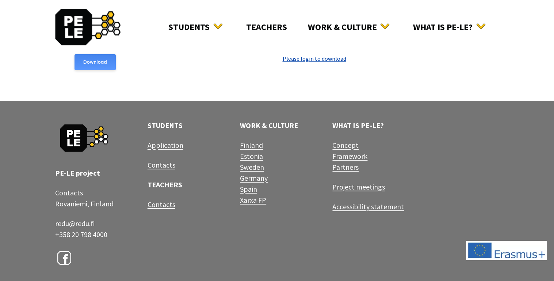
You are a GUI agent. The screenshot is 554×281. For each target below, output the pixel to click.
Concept (345, 145)
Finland (251, 145)
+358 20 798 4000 (81, 234)
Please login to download (314, 58)
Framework (349, 156)
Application (165, 145)
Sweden (252, 167)
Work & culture (342, 27)
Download (95, 62)
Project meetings (358, 186)
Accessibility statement (368, 206)
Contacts (161, 164)
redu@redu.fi (75, 223)
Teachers (266, 27)
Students (189, 27)
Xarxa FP (253, 200)
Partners (345, 167)
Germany (254, 178)
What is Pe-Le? (443, 27)
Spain (248, 189)
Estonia (251, 156)
